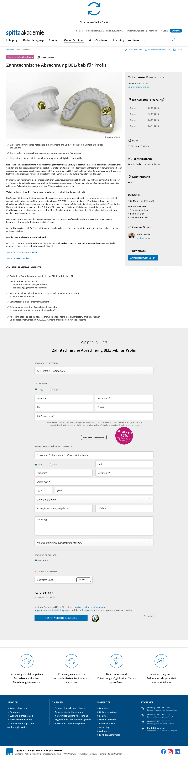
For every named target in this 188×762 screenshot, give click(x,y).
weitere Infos (143, 238)
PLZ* (39, 490)
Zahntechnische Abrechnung (69, 712)
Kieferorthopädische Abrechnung (71, 715)
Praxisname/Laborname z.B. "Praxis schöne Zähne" (63, 455)
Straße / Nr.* (43, 481)
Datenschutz (35, 753)
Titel (39, 407)
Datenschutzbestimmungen (92, 607)
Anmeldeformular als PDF (143, 257)
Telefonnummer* (45, 416)
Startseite (10, 49)
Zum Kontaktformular (138, 87)
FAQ (65, 753)
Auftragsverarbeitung (90, 610)
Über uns (72, 753)
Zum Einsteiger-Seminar (18, 258)
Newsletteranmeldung (21, 719)
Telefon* (102, 508)
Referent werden (115, 753)
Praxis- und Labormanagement (70, 723)
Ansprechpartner (18, 708)
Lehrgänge (104, 708)
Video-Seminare (107, 723)
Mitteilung (42, 519)
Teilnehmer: (41, 383)
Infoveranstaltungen (95, 30)
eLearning (104, 727)
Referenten (15, 712)
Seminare (104, 715)
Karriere (102, 753)
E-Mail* (101, 407)
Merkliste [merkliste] (153, 30)
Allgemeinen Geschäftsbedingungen (52, 610)
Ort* (59, 490)
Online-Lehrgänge (108, 712)
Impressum (48, 753)
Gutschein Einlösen (46, 571)
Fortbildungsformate (115, 30)
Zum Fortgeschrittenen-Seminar (21, 252)
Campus (176, 30)
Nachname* (104, 398)
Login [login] (164, 30)
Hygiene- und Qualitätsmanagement (73, 719)
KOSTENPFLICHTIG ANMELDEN (61, 617)
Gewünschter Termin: (47, 363)
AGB (26, 753)
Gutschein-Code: (45, 579)
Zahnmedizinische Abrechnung (70, 708)
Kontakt (79, 30)
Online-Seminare (23, 49)
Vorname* (42, 398)
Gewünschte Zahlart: (46, 555)
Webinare (104, 731)
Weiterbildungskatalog (137, 30)
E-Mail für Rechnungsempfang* (52, 508)
